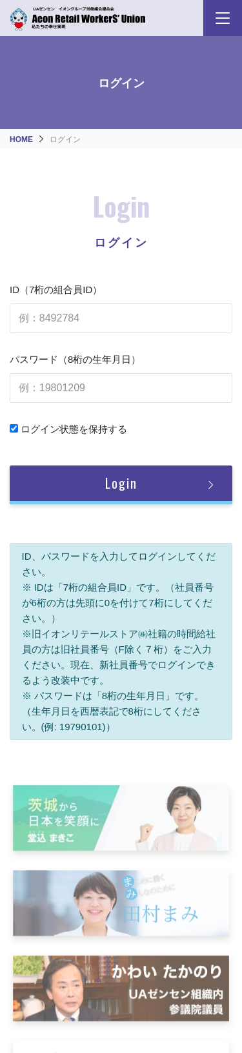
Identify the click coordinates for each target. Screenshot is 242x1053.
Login (121, 483)
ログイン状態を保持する (68, 429)
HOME (21, 139)
